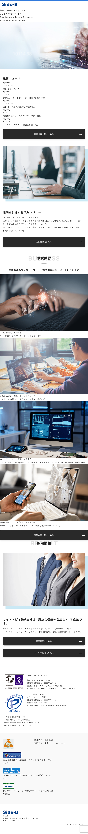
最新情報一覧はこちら (44, 134)
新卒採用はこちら (44, 641)
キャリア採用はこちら (44, 653)
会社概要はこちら (44, 242)
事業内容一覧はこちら (44, 535)
